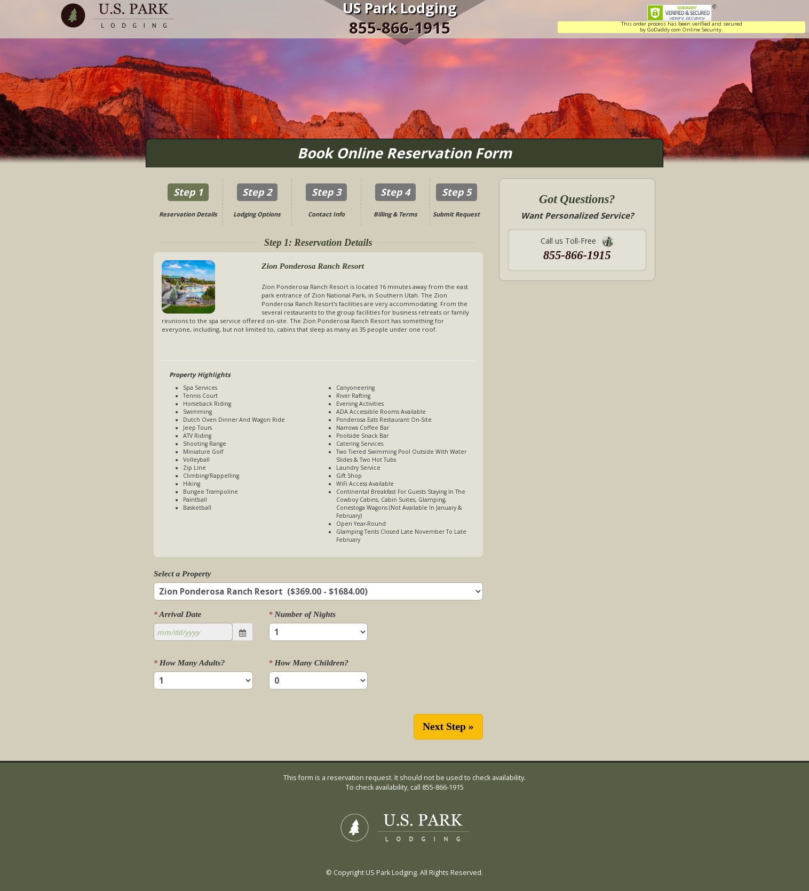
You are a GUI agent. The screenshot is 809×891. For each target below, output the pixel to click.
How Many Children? (308, 662)
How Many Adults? (189, 662)
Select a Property (182, 573)
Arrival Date (177, 614)
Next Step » (448, 726)
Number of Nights (302, 614)
